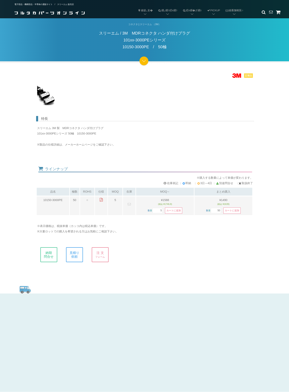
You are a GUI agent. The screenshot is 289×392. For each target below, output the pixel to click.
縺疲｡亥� (145, 10)
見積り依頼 (77, 254)
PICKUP (213, 10)
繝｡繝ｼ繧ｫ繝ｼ (166, 7)
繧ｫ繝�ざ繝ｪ (191, 7)
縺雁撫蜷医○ (233, 7)
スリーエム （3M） (150, 24)
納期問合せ (52, 254)
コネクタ (133, 24)
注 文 (103, 254)
